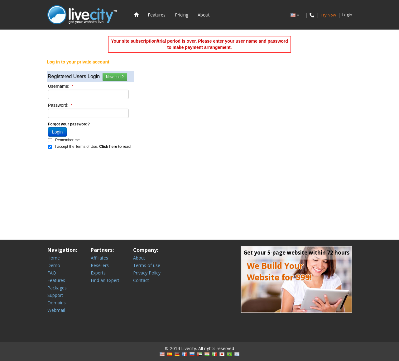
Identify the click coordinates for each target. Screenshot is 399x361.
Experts (98, 273)
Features (157, 15)
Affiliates (99, 258)
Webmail (56, 310)
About (204, 15)
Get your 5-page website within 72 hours (296, 252)
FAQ (51, 273)
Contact (141, 280)
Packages (57, 288)
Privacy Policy (147, 273)
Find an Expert (105, 280)
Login (347, 14)
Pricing (181, 15)
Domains (56, 303)
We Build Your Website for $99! (279, 271)
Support (55, 295)
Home (53, 258)
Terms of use (146, 265)
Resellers (100, 265)
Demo (53, 265)
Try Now (328, 14)
